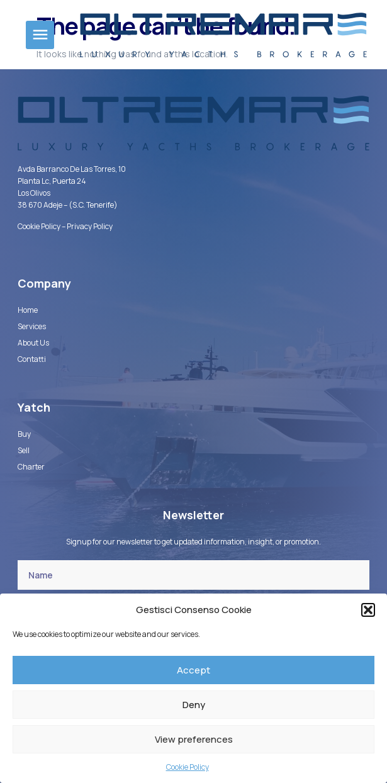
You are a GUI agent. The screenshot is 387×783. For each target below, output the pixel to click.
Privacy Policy (90, 226)
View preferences (194, 739)
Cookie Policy (187, 767)
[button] (368, 610)
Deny (193, 704)
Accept (193, 670)
